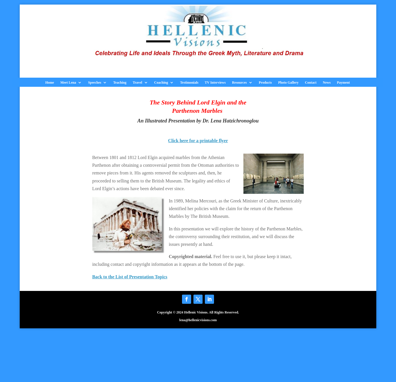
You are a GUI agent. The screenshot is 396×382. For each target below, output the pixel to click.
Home (49, 83)
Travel (137, 83)
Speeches (94, 83)
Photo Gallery (288, 83)
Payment (343, 83)
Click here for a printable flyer (198, 140)
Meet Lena (68, 83)
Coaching (161, 83)
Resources (239, 83)
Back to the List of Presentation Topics (129, 276)
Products (265, 83)
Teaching (119, 83)
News (327, 83)
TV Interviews (215, 83)
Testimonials (189, 83)
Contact (311, 83)
